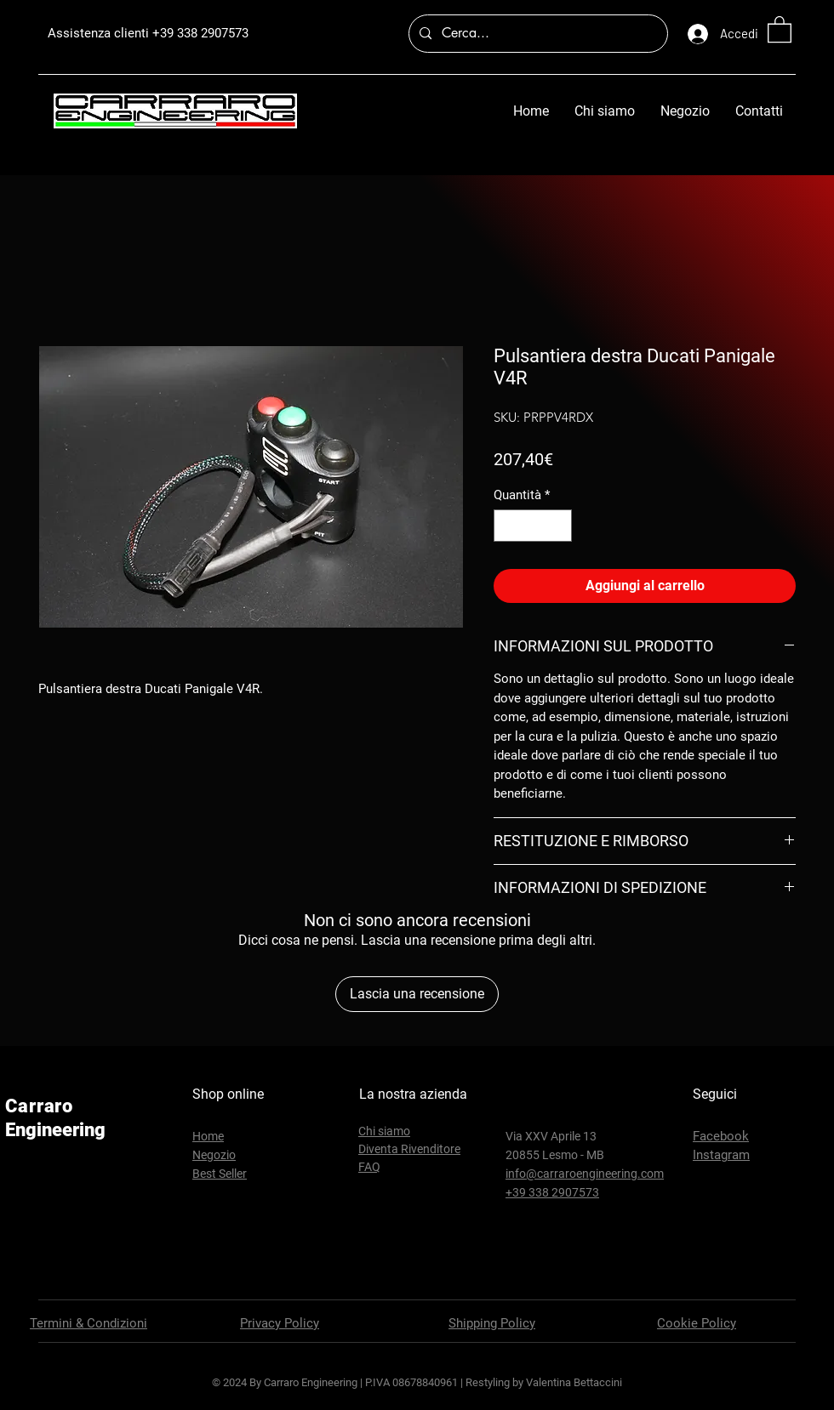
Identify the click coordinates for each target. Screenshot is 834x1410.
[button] (779, 28)
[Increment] (558, 526)
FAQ (369, 1167)
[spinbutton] (533, 526)
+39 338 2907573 (200, 33)
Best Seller (219, 1173)
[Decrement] (507, 526)
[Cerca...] (536, 33)
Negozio (214, 1155)
